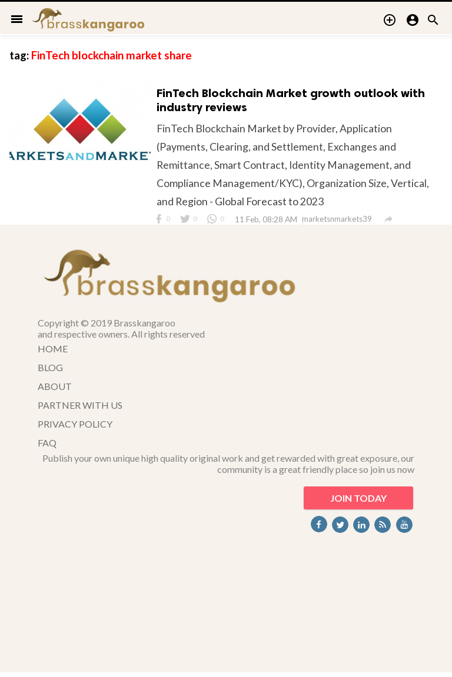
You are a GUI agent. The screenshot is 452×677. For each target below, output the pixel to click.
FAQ (47, 445)
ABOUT (55, 389)
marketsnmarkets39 (339, 221)
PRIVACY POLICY (75, 426)
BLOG (50, 370)
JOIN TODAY (358, 500)
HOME (53, 351)
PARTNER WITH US (80, 407)
